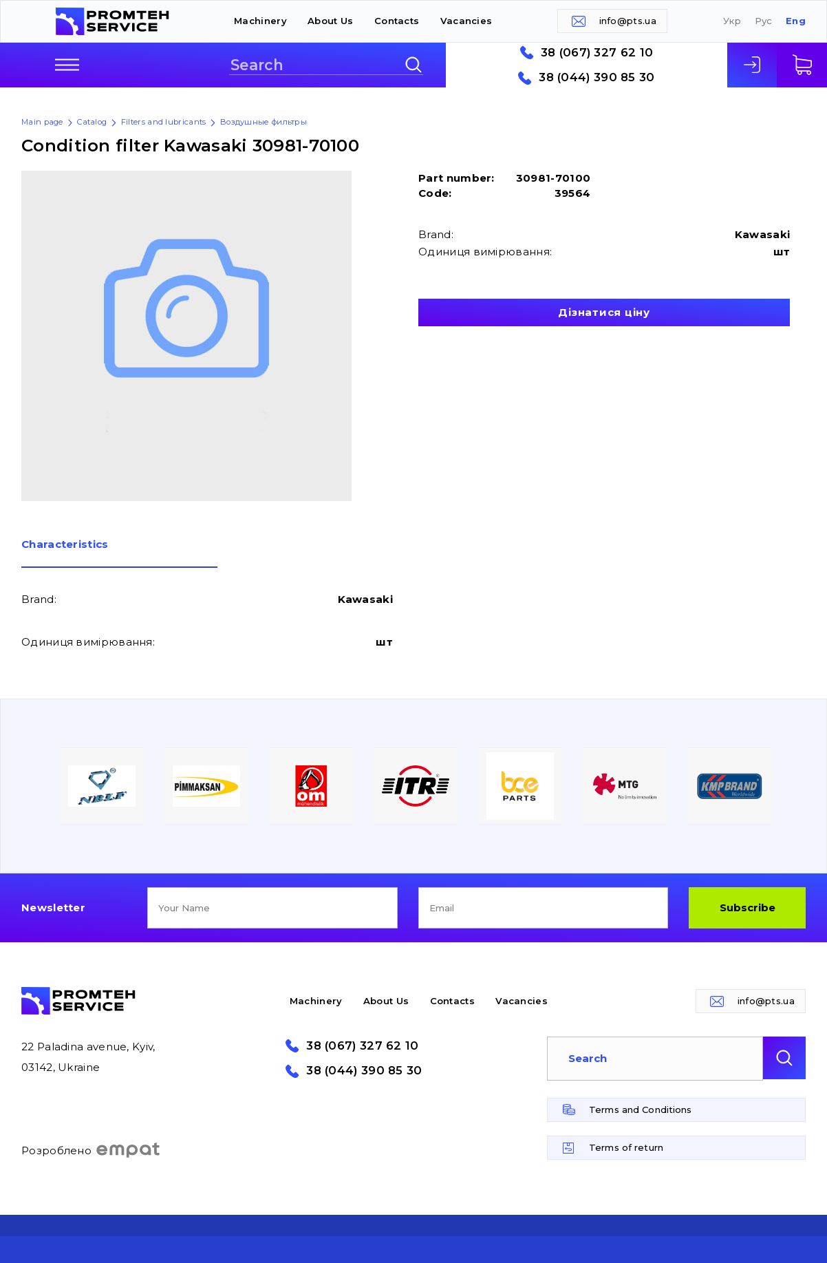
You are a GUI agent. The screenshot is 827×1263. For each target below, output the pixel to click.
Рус (764, 21)
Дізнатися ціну (604, 312)
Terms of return (626, 1147)
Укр (732, 21)
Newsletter (53, 907)
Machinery (260, 20)
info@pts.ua (627, 20)
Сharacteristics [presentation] (65, 545)
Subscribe (747, 907)
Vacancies (466, 20)
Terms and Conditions (640, 1109)
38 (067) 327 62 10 (597, 53)
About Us (330, 20)
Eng (796, 21)
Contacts (396, 20)
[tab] (119, 553)
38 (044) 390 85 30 (596, 77)
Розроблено (91, 1150)
